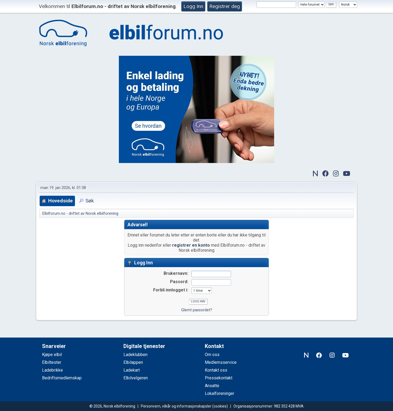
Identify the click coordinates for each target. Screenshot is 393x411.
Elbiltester (51, 362)
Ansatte (212, 385)
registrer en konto (191, 245)
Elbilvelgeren (135, 377)
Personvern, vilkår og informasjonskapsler (176, 406)
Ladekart (131, 370)
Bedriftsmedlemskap (62, 377)
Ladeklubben (135, 354)
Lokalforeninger (219, 393)
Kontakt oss (216, 370)
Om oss (212, 354)
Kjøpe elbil (52, 354)
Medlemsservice (221, 362)
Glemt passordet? (196, 310)
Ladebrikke (52, 370)
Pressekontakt (218, 377)
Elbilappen (133, 362)
